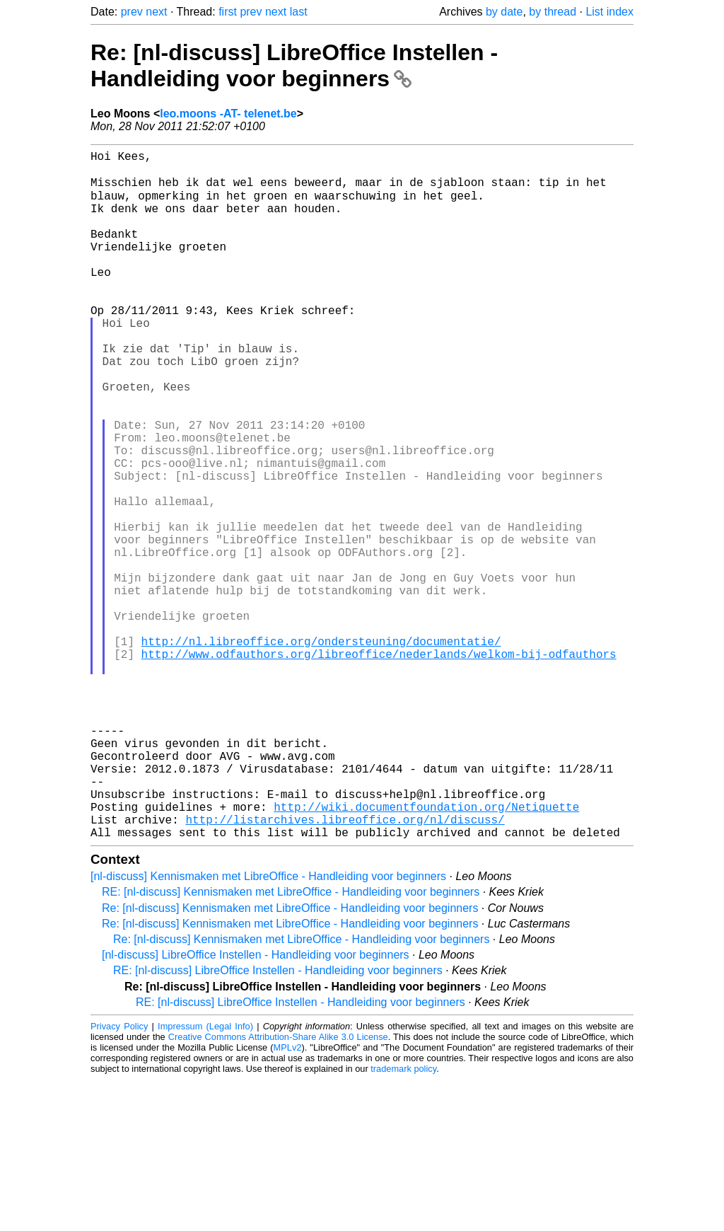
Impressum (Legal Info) (205, 1177)
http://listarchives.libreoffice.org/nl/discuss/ (344, 968)
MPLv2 (288, 1199)
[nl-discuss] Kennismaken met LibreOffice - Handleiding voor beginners (268, 1028)
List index (609, 12)
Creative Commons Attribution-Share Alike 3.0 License (278, 1188)
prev (132, 12)
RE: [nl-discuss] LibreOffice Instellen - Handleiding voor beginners (278, 1122)
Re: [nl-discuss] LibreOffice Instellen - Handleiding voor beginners (294, 65)
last (299, 12)
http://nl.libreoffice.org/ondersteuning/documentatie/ (321, 750)
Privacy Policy (119, 1177)
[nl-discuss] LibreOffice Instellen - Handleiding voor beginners (255, 1106)
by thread (552, 12)
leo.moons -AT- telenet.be (228, 114)
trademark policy (403, 1220)
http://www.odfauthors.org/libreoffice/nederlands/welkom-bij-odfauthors (379, 765)
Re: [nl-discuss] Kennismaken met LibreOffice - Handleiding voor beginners (290, 1059)
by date (504, 12)
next (156, 12)
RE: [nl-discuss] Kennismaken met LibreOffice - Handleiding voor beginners (290, 1043)
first (227, 12)
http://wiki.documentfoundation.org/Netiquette (426, 952)
